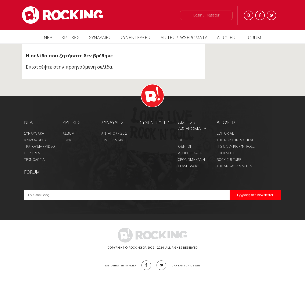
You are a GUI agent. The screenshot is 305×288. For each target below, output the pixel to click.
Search (248, 15)
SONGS (68, 140)
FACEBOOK (146, 265)
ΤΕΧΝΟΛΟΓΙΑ (34, 159)
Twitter (271, 15)
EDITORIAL (225, 133)
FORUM (253, 37)
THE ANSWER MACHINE (235, 166)
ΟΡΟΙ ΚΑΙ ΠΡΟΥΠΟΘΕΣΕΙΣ (186, 265)
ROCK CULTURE (229, 159)
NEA (28, 122)
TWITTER (161, 265)
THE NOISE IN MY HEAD (236, 140)
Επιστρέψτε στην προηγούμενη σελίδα (69, 66)
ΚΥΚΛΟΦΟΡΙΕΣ (35, 140)
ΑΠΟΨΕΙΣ (226, 37)
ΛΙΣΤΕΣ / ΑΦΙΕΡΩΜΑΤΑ (184, 37)
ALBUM (69, 133)
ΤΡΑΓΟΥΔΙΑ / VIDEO (39, 146)
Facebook (260, 15)
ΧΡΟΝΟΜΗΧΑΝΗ (191, 159)
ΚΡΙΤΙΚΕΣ (70, 37)
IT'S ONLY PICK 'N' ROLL (236, 146)
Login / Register (206, 15)
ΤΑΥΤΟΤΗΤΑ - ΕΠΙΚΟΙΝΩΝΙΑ (120, 265)
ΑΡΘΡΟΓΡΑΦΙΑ (190, 153)
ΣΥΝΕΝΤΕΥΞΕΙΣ (136, 37)
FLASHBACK (187, 166)
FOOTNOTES (227, 153)
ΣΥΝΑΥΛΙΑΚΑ (34, 133)
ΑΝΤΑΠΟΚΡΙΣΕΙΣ (114, 133)
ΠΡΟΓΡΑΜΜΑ (112, 140)
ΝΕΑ (48, 37)
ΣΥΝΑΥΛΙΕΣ (100, 37)
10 (180, 140)
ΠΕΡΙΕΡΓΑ (32, 153)
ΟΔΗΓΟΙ (184, 146)
